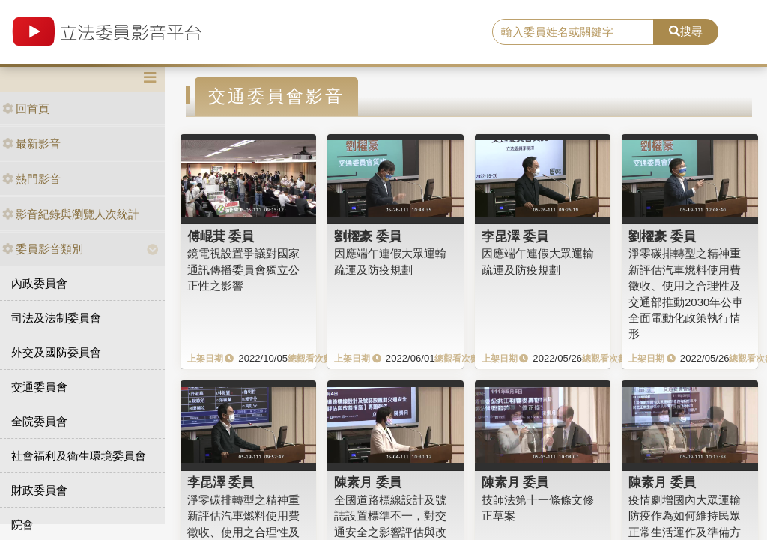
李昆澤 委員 (515, 236)
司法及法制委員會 (56, 317)
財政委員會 (39, 490)
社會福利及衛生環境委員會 (78, 455)
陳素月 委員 (367, 482)
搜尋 (686, 31)
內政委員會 (39, 283)
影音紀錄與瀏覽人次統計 (70, 214)
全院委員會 (39, 421)
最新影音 (31, 143)
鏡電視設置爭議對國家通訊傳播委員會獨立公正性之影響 (243, 269)
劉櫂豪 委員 (367, 236)
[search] (573, 32)
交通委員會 (39, 386)
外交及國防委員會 (56, 352)
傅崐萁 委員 (221, 236)
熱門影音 (31, 178)
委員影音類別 (42, 248)
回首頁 (25, 108)
